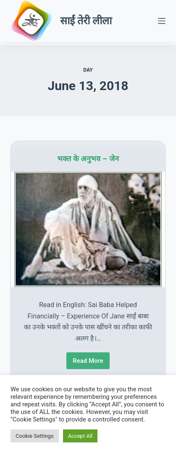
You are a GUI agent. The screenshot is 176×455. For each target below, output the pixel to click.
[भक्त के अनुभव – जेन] (88, 229)
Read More (88, 363)
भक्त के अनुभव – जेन (87, 159)
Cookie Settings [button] (35, 436)
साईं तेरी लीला (86, 21)
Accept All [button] (80, 436)
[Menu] (161, 21)
